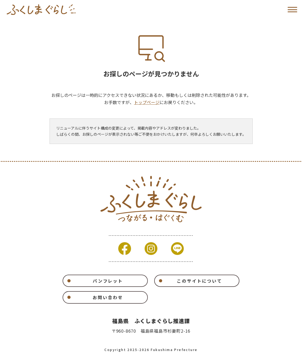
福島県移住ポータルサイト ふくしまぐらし (41, 9)
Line (177, 248)
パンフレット (108, 281)
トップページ (147, 102)
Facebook (124, 248)
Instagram (151, 248)
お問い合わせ (108, 297)
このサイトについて (199, 281)
